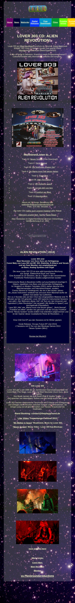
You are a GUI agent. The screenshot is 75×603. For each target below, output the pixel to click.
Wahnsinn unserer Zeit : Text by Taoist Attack (37, 215)
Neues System (36, 159)
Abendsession (41, 196)
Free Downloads (45, 22)
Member (22, 50)
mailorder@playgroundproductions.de (37, 205)
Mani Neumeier (26, 46)
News (16, 22)
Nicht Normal (41, 163)
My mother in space (43, 184)
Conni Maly (58, 46)
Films (55, 22)
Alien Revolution (44, 180)
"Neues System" (20, 427)
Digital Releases (35, 22)
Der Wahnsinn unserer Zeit (43, 167)
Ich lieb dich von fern (44, 188)
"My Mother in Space (22, 423)
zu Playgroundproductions (37, 575)
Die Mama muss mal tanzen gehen (43, 171)
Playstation (43, 176)
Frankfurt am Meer (43, 192)
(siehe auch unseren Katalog (38, 211)
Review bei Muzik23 (37, 336)
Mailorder (25, 22)
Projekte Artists (63, 22)
